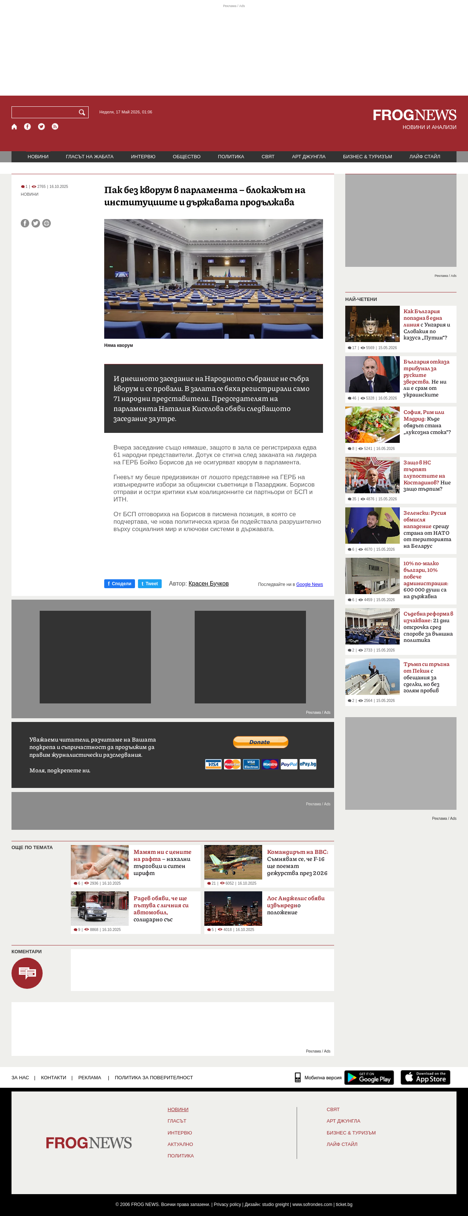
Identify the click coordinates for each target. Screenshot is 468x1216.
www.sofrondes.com (312, 1204)
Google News (309, 584)
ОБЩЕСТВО (187, 156)
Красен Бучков (209, 584)
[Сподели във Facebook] (25, 223)
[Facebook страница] (28, 126)
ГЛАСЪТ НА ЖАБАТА (89, 156)
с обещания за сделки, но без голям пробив (426, 677)
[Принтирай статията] (46, 223)
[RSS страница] (55, 126)
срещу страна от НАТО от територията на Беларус (427, 530)
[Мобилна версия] (318, 1077)
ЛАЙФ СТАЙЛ (424, 156)
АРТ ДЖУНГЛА (309, 156)
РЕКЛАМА (89, 1077)
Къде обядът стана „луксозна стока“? (427, 422)
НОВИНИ (38, 156)
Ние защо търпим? (427, 476)
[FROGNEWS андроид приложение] (369, 1077)
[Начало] (14, 126)
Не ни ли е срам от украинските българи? (426, 380)
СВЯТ (268, 156)
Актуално (180, 1144)
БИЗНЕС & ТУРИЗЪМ (367, 156)
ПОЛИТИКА (231, 156)
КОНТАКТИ (53, 1077)
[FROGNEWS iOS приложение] (425, 1077)
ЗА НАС (20, 1077)
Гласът (177, 1121)
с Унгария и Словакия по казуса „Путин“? (426, 324)
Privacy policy (227, 1204)
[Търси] (83, 112)
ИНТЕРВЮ (143, 156)
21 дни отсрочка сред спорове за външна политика (428, 627)
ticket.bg (344, 1204)
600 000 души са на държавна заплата (425, 582)
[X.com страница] (41, 126)
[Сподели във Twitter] (36, 223)
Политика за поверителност (154, 1077)
